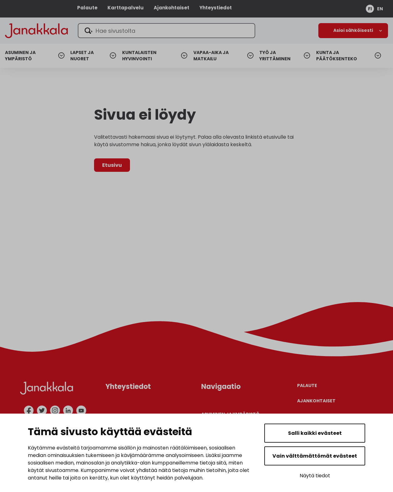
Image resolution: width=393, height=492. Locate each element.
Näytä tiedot (315, 475)
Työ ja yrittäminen (275, 56)
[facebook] (29, 410)
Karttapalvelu (125, 8)
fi (370, 9)
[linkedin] (68, 410)
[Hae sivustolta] (166, 30)
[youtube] (81, 410)
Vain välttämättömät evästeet (314, 456)
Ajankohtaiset (171, 8)
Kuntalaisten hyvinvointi (139, 56)
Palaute (87, 8)
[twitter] (42, 410)
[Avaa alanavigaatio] (353, 30)
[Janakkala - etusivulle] (36, 30)
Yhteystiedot (215, 8)
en (380, 9)
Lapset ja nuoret (82, 56)
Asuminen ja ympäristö (20, 56)
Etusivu (112, 165)
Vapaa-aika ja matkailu (211, 56)
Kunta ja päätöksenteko (336, 56)
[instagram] (55, 410)
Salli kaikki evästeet (315, 433)
